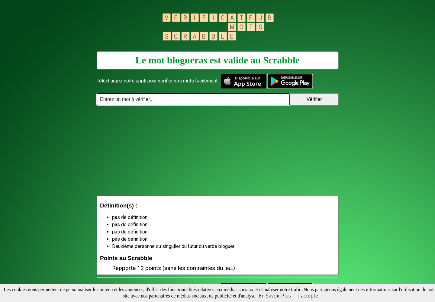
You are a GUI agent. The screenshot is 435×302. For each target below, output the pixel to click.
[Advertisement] (217, 150)
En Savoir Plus (275, 295)
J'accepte (308, 295)
